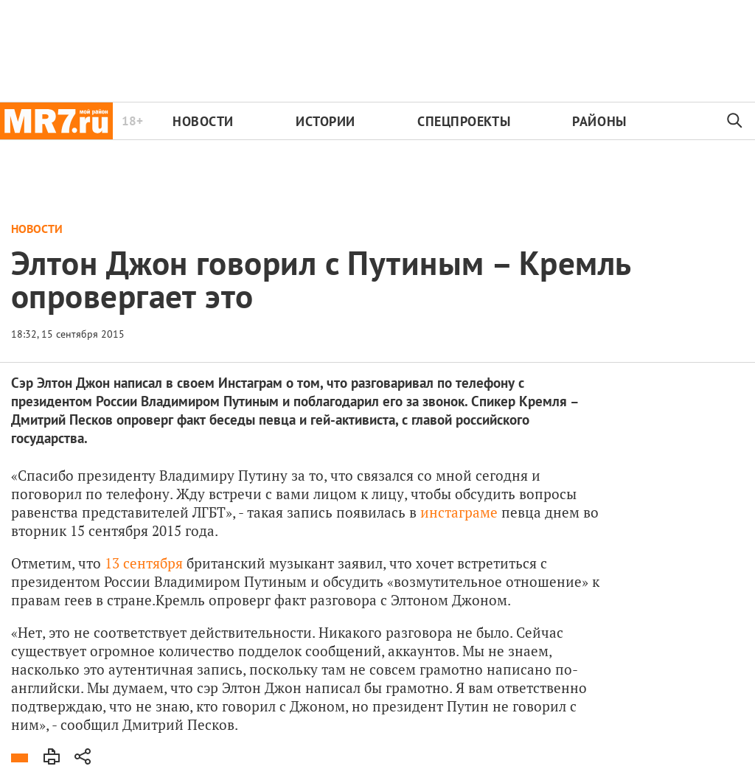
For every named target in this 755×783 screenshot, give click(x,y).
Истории (325, 121)
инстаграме (459, 512)
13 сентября (144, 563)
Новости (203, 121)
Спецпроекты (463, 121)
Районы (599, 121)
